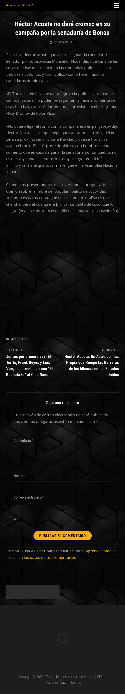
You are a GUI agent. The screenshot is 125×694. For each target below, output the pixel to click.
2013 (14, 339)
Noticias (24, 339)
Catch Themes (70, 682)
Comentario (23, 440)
